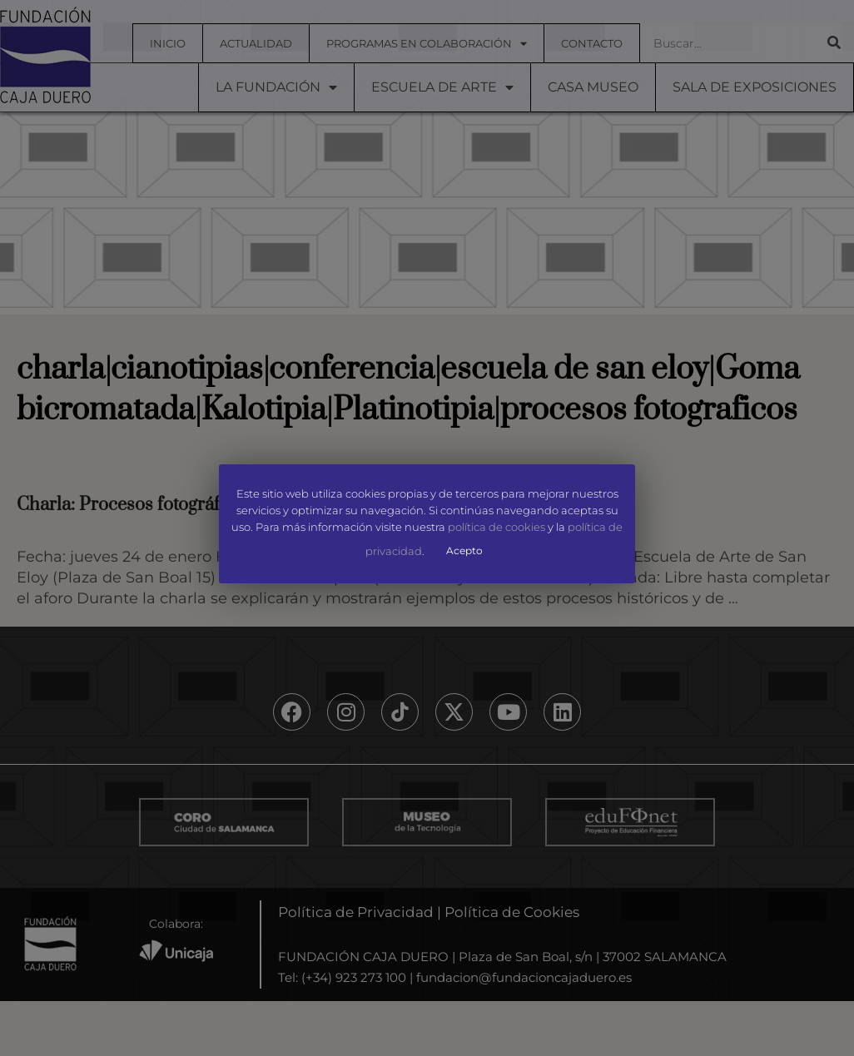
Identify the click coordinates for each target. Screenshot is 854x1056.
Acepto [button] (464, 550)
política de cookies (496, 526)
